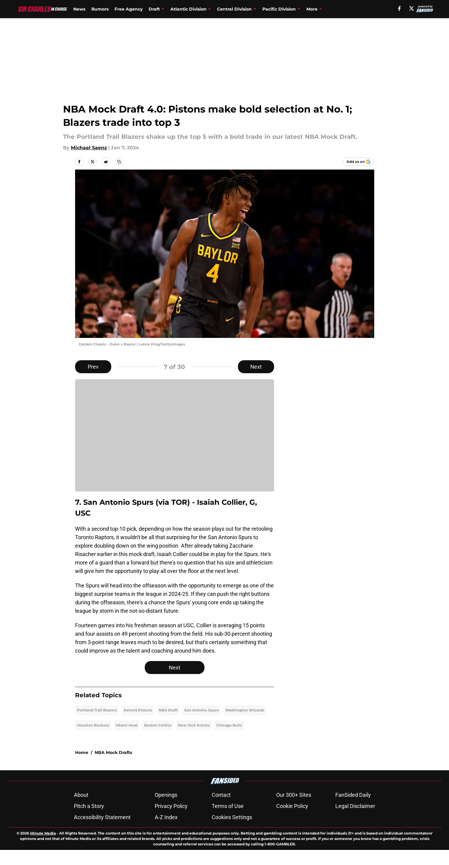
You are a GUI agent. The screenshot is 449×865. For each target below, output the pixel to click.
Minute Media (43, 848)
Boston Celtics (157, 740)
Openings (166, 810)
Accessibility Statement (102, 832)
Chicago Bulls (229, 740)
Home (81, 767)
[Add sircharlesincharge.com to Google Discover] (358, 161)
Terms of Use (228, 821)
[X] (411, 8)
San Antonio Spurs (201, 725)
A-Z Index (166, 832)
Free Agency (129, 9)
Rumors (100, 9)
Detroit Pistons (138, 725)
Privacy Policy (171, 821)
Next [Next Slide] (256, 367)
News (79, 9)
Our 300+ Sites (293, 810)
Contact (221, 810)
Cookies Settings (232, 832)
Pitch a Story (89, 821)
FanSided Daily (353, 810)
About (81, 810)
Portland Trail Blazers (97, 725)
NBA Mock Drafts (113, 767)
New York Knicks (194, 740)
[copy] (119, 161)
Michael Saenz (89, 148)
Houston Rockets (93, 740)
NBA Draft (168, 725)
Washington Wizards (244, 725)
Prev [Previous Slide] (93, 367)
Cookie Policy (292, 821)
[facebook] (399, 8)
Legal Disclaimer (355, 821)
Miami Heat (127, 740)
